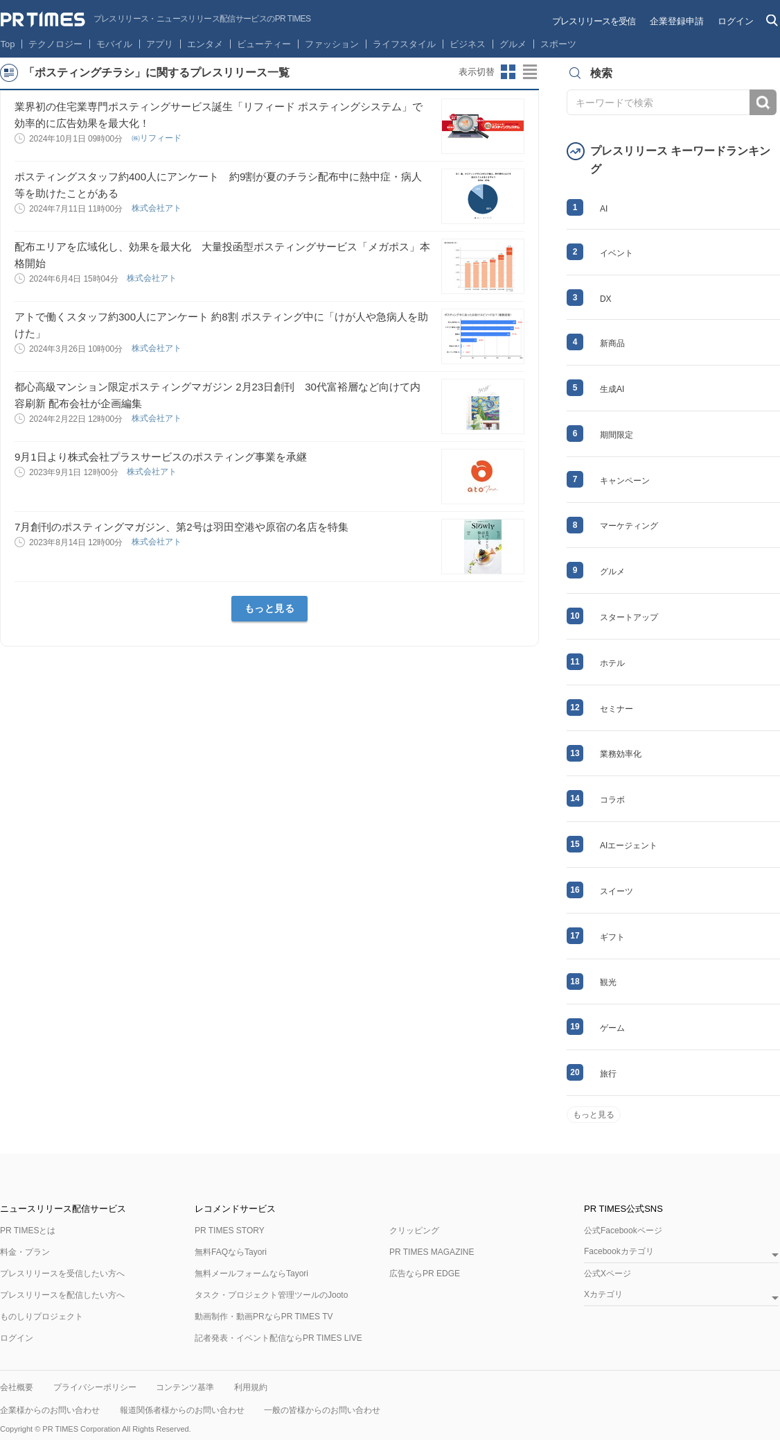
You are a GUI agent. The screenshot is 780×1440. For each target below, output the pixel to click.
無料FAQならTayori (231, 1252)
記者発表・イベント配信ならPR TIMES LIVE (278, 1338)
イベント (616, 253)
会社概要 (16, 1387)
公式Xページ (607, 1273)
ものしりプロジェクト (41, 1316)
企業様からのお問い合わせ (50, 1410)
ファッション (332, 44)
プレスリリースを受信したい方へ (62, 1273)
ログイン (736, 21)
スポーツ (558, 44)
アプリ (159, 44)
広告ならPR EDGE (424, 1273)
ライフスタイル (404, 44)
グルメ (512, 44)
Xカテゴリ (603, 1294)
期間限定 (616, 435)
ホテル (612, 663)
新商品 (612, 343)
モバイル (114, 44)
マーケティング (629, 526)
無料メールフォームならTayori (251, 1273)
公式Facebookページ (623, 1230)
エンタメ (205, 44)
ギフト (612, 937)
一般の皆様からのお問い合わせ (322, 1410)
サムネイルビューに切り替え (508, 72)
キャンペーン (625, 481)
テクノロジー (55, 44)
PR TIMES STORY (230, 1230)
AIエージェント (628, 845)
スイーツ (616, 891)
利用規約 (250, 1387)
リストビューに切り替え (530, 72)
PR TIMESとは (27, 1230)
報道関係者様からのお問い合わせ (182, 1410)
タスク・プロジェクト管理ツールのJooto (271, 1295)
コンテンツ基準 (185, 1387)
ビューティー (264, 44)
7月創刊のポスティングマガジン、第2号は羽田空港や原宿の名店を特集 (181, 527)
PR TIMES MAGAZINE (431, 1252)
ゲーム (612, 1028)
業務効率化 (620, 754)
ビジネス (468, 44)
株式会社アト (158, 208)
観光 (608, 982)
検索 (763, 102)
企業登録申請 (677, 21)
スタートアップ (629, 617)
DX (606, 299)
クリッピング (414, 1230)
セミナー (616, 709)
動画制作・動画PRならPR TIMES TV (264, 1316)
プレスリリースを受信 (593, 21)
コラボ (612, 800)
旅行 (608, 1074)
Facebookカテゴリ (619, 1251)
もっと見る (270, 608)
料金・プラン (25, 1252)
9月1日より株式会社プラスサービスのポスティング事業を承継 (161, 457)
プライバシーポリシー (94, 1387)
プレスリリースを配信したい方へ (62, 1295)
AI (604, 209)
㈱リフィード (158, 138)
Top (8, 44)
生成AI (612, 389)
